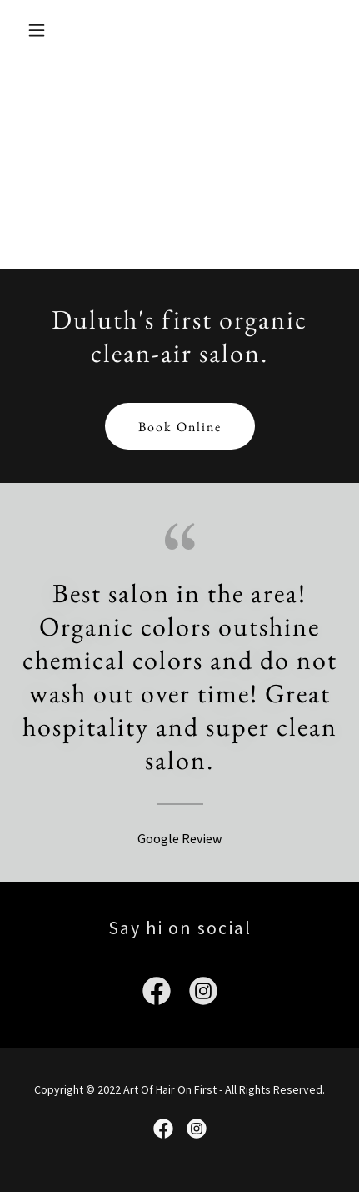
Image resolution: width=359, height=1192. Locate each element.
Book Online (180, 426)
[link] (156, 994)
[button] (43, 30)
